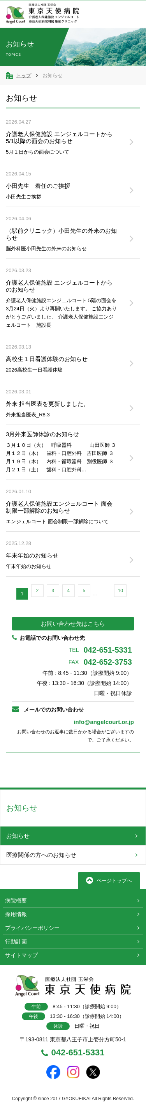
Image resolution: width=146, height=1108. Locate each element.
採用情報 (16, 914)
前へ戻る (30, 769)
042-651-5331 (100, 650)
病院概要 (16, 900)
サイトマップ (21, 955)
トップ (23, 75)
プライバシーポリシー (32, 928)
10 (120, 590)
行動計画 (16, 941)
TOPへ (115, 770)
